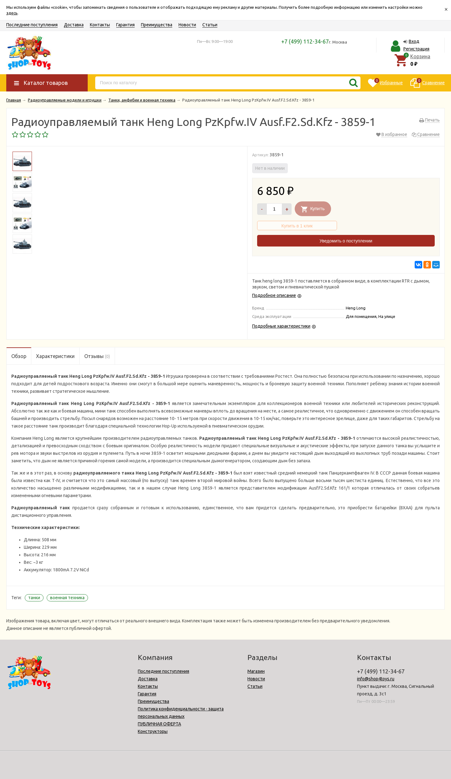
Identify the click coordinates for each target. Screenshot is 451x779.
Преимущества (156, 24)
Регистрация (416, 48)
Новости (187, 24)
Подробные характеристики (281, 326)
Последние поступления (32, 24)
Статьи (209, 24)
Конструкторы (153, 731)
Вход (414, 41)
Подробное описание (274, 295)
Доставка (74, 24)
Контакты (100, 24)
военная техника (67, 597)
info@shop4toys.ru (375, 678)
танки (34, 597)
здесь (12, 13)
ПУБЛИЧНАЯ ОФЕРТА (159, 723)
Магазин (256, 671)
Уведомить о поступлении (345, 240)
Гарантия (125, 24)
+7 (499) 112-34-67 (305, 41)
